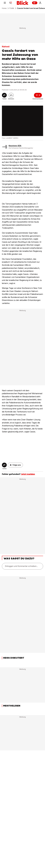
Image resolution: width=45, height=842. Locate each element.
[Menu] (5, 3)
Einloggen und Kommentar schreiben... (21, 566)
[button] (15, 465)
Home (4, 8)
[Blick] (22, 3)
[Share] (4, 95)
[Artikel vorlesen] (11, 95)
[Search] (10, 3)
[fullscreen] (22, 121)
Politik (11, 8)
